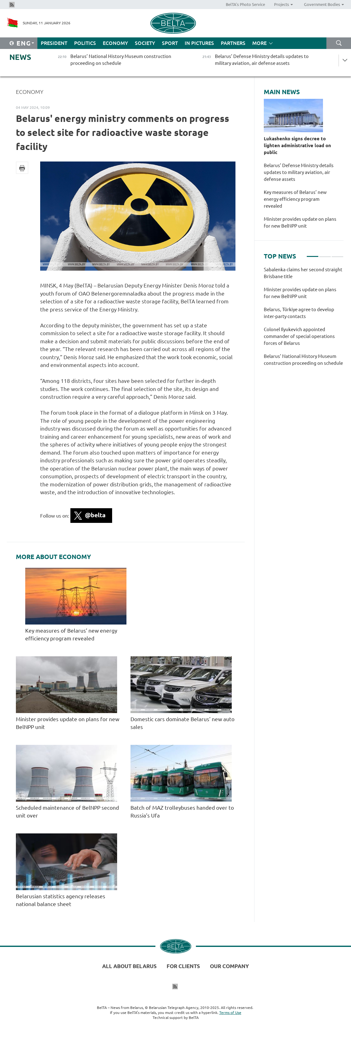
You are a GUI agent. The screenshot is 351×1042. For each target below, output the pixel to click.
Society (145, 43)
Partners (233, 43)
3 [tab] (337, 254)
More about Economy (53, 557)
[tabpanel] (304, 319)
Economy (115, 43)
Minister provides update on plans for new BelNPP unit (300, 222)
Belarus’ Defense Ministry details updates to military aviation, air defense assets (299, 172)
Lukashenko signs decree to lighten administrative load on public (297, 145)
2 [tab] (325, 254)
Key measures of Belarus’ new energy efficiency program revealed (295, 199)
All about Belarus (129, 966)
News (20, 57)
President (54, 43)
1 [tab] (312, 254)
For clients (183, 966)
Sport (170, 43)
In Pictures (199, 43)
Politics (85, 43)
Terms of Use (230, 1013)
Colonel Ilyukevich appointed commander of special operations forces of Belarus (299, 336)
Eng (24, 43)
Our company (229, 966)
